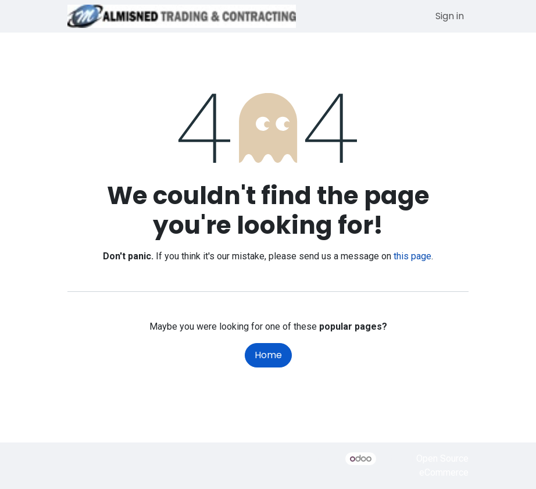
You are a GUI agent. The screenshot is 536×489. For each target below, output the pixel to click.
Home (268, 355)
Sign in (449, 16)
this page (412, 256)
